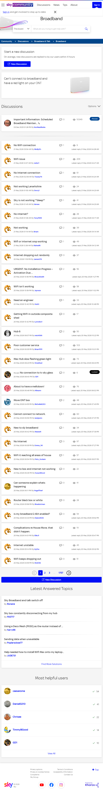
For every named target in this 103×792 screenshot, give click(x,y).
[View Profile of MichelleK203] (40, 404)
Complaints (34, 775)
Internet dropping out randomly (32, 255)
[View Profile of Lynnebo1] (38, 322)
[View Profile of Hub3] (37, 304)
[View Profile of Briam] (36, 232)
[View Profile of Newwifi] (38, 432)
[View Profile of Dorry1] (36, 190)
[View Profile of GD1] (36, 377)
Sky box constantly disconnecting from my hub (30, 613)
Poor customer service (26, 345)
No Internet (20, 441)
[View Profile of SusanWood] (40, 473)
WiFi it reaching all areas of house (32, 455)
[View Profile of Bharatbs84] (39, 277)
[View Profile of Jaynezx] (37, 290)
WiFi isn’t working (24, 286)
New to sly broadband (26, 427)
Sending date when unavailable (21, 639)
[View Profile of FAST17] (10, 616)
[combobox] (57, 29)
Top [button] (97, 769)
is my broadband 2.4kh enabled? (32, 513)
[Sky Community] (20, 5)
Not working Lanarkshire (27, 186)
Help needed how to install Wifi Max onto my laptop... (34, 652)
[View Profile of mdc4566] (38, 335)
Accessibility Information (63, 772)
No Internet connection (27, 172)
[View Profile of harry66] (11, 629)
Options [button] (92, 106)
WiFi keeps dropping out (27, 558)
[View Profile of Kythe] (36, 549)
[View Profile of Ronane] (11, 604)
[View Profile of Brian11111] (38, 349)
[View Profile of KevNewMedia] (39, 127)
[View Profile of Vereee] (36, 204)
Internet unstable (24, 545)
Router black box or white (28, 500)
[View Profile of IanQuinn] (38, 418)
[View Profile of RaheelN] (37, 245)
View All (51, 753)
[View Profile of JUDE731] (11, 655)
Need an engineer (23, 300)
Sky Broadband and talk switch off (23, 600)
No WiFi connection (25, 145)
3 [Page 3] (49, 572)
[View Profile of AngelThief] (38, 491)
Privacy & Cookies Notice (39, 772)
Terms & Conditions (65, 769)
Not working (21, 227)
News (57, 4)
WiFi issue (19, 159)
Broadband (51, 18)
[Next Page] (68, 573)
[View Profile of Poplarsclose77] (15, 642)
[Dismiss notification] (55, 12)
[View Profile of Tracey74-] (39, 177)
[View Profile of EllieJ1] (36, 535)
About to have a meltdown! (29, 386)
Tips (65, 4)
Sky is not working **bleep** (29, 200)
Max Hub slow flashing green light (32, 358)
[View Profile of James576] (38, 259)
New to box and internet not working (34, 468)
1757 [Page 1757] (61, 572)
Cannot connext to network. (30, 414)
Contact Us (68, 775)
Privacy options (36, 769)
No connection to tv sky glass (36, 372)
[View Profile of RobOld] (38, 563)
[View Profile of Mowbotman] (40, 504)
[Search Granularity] (22, 29)
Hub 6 (17, 331)
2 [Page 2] (44, 572)
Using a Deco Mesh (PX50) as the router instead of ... (33, 626)
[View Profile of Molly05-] (37, 149)
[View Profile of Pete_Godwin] (40, 459)
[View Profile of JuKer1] (36, 163)
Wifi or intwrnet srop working (30, 241)
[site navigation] (3, 5)
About (74, 4)
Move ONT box (22, 400)
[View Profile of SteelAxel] (38, 363)
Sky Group (34, 777)
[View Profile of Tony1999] (38, 218)
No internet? (21, 213)
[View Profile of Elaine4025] (39, 518)
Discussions (43, 4)
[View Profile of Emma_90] (39, 445)
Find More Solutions (51, 664)
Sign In (97, 5)
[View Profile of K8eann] (38, 390)
